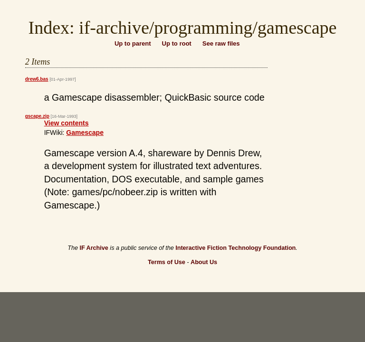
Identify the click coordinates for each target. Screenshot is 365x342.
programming (203, 28)
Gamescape (85, 132)
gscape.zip (37, 116)
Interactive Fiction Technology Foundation (235, 248)
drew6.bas (36, 79)
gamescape (297, 28)
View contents (66, 123)
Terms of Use (166, 262)
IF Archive (93, 248)
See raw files (221, 43)
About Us (204, 262)
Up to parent (133, 43)
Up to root (177, 43)
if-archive (114, 28)
